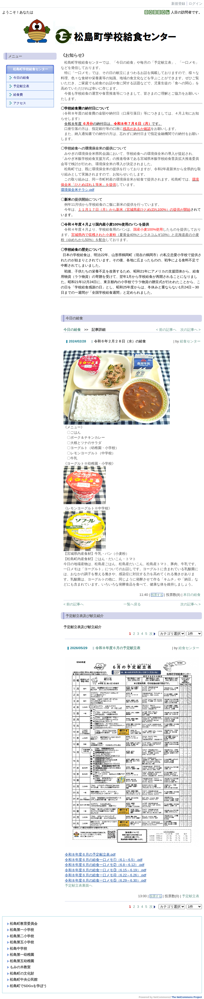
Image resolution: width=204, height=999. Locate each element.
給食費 (18, 94)
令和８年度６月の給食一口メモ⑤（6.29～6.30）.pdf (105, 880)
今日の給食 (21, 78)
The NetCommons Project (187, 997)
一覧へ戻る (132, 604)
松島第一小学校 (20, 930)
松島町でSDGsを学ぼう (27, 986)
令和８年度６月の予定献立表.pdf (90, 854)
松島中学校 (17, 948)
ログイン (195, 4)
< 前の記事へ (166, 330)
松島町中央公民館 (22, 980)
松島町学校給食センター (30, 69)
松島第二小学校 (20, 936)
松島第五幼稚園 (20, 961)
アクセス (19, 103)
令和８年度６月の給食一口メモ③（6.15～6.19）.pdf (105, 870)
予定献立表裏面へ (78, 885)
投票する (157, 594)
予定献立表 (21, 86)
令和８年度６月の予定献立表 (117, 648)
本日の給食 (192, 595)
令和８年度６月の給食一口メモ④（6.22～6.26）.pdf (105, 875)
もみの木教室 (19, 967)
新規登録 (178, 4)
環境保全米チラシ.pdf (77, 190)
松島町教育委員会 (22, 924)
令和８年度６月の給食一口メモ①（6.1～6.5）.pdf (103, 860)
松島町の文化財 (20, 973)
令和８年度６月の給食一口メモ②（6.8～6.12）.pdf (104, 865)
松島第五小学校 (20, 942)
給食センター (190, 341)
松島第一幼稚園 (20, 955)
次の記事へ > (190, 330)
